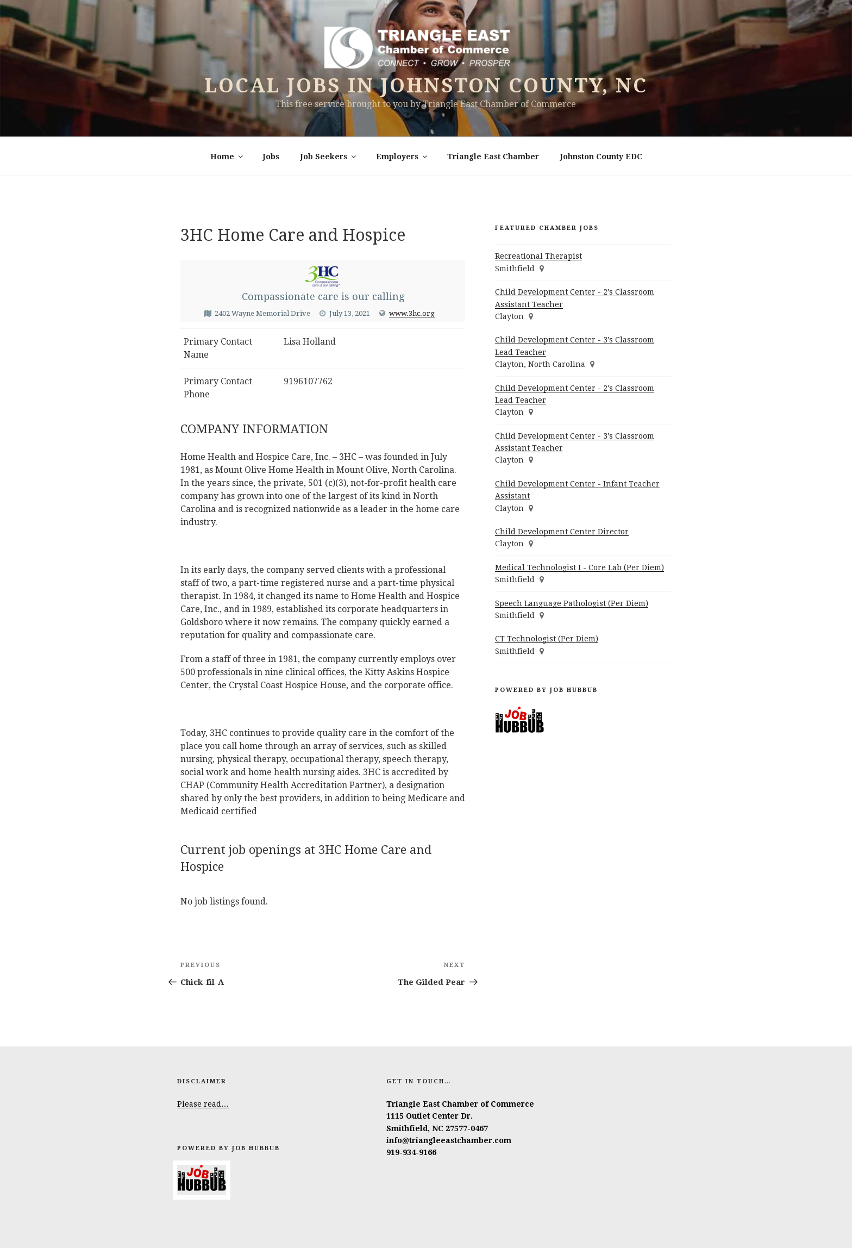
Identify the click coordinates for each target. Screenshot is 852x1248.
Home (227, 156)
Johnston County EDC (601, 156)
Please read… (203, 1104)
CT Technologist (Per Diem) (546, 638)
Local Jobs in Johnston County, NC (426, 85)
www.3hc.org (412, 313)
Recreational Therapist (538, 256)
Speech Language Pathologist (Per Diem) (571, 603)
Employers (402, 156)
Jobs (271, 156)
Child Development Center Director (562, 531)
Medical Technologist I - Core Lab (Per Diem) (579, 567)
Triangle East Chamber (493, 156)
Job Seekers (329, 156)
